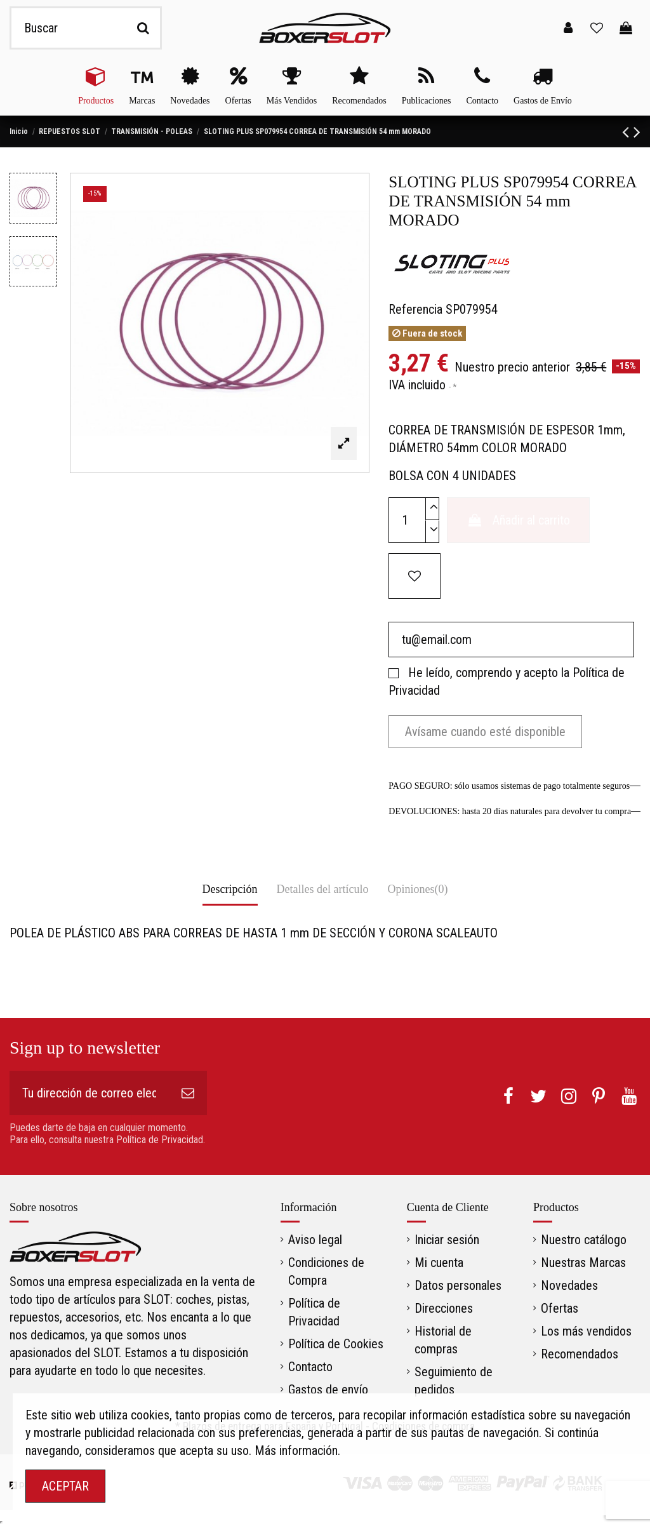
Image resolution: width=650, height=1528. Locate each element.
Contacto (310, 1366)
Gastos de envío (328, 1389)
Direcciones (444, 1308)
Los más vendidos (586, 1331)
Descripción (230, 889)
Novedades (569, 1285)
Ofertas (559, 1308)
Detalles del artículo (323, 889)
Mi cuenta (439, 1262)
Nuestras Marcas (583, 1262)
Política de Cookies (335, 1343)
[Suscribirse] (188, 1093)
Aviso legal (315, 1239)
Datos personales (458, 1285)
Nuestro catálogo (584, 1239)
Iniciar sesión (447, 1239)
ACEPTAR (65, 1486)
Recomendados (579, 1354)
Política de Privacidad (314, 1312)
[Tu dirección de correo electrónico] (89, 1093)
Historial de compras (443, 1340)
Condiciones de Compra (326, 1271)
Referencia (415, 309)
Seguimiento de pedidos (454, 1380)
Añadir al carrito (518, 520)
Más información (296, 1450)
